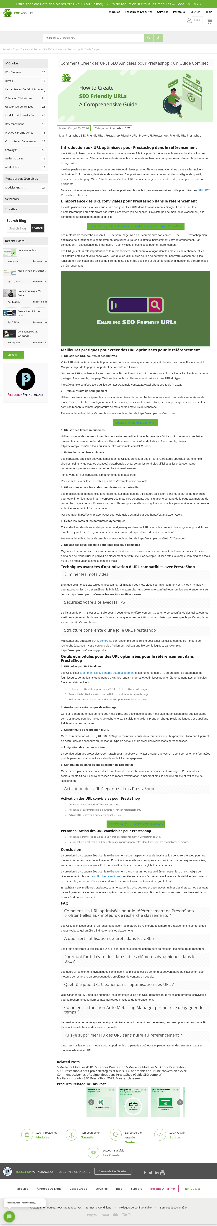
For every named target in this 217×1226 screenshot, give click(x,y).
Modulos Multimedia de (25, 115)
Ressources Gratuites (138, 12)
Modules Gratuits (25, 187)
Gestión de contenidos (25, 106)
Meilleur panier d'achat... (32, 270)
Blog (209, 12)
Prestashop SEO (120, 128)
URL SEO (204, 190)
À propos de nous (49, 1188)
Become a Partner (162, 1188)
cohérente (106, 640)
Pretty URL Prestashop (153, 135)
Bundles (11, 209)
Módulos (114, 12)
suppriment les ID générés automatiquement (107, 672)
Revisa (25, 80)
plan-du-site (192, 1188)
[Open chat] (9, 1216)
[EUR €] (187, 20)
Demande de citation (113, 1171)
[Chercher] (93, 38)
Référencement (25, 124)
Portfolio (179, 12)
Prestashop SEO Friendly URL (84, 135)
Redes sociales (25, 158)
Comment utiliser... (28, 250)
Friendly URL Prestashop (185, 135)
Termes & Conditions (98, 1207)
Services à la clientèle (173, 1207)
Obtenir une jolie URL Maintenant (135, 422)
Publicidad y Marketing (25, 98)
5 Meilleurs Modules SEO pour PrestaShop (156, 1067)
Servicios (162, 12)
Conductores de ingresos (25, 141)
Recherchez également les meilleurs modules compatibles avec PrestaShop (135, 226)
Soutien (195, 12)
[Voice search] (158, 38)
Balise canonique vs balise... (29, 293)
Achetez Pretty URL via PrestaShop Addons (136, 824)
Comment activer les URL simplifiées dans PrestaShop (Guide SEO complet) (109, 1075)
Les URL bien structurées (106, 876)
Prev (91, 1102)
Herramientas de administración (25, 91)
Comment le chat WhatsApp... (27, 333)
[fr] (200, 20)
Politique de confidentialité (135, 1207)
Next (180, 1102)
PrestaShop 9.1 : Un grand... (29, 313)
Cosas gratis (78, 1188)
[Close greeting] (40, 1203)
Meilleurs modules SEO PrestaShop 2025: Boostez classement (100, 1078)
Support (136, 1188)
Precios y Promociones (25, 132)
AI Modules (25, 167)
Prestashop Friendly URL (121, 135)
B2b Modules (25, 72)
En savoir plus (40, 261)
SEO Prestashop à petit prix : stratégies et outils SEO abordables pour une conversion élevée (122, 1071)
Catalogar (25, 150)
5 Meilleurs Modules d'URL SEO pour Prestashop (91, 1067)
